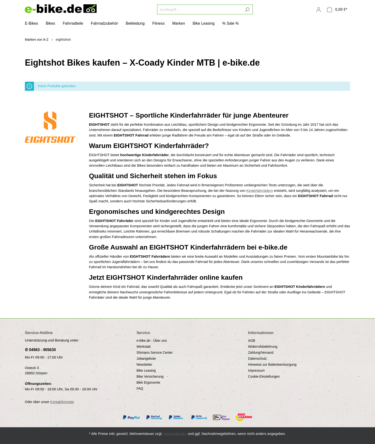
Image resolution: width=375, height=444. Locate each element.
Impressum (256, 370)
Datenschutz (257, 358)
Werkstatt (144, 346)
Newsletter (144, 364)
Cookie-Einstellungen (264, 376)
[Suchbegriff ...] (199, 9)
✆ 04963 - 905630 (40, 350)
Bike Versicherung (150, 376)
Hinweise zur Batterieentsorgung (272, 364)
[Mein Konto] (318, 9)
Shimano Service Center (155, 352)
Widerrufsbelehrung (262, 346)
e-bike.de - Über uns (152, 340)
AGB (251, 340)
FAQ (140, 388)
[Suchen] (247, 9)
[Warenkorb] (337, 9)
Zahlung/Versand (260, 352)
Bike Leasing (146, 370)
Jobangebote (146, 358)
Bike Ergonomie (148, 382)
